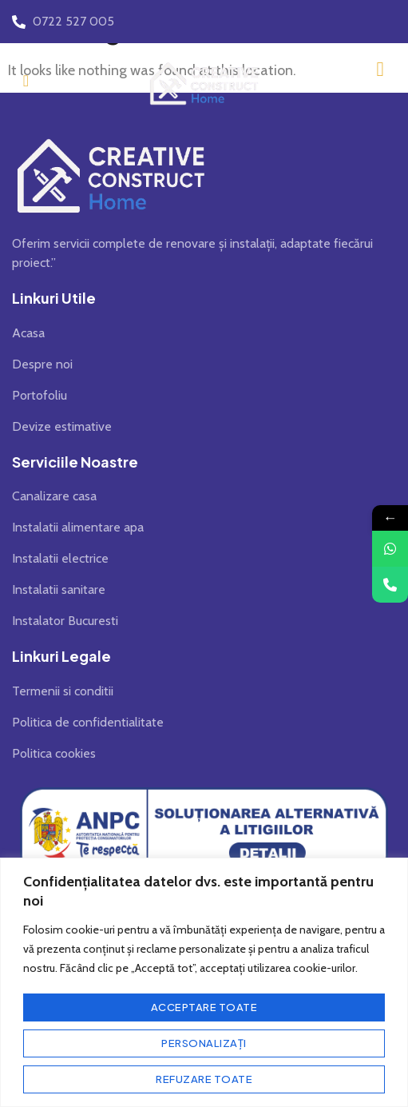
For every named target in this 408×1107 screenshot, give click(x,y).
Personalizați (204, 1043)
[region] (204, 982)
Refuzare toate (204, 1079)
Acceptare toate (204, 1007)
